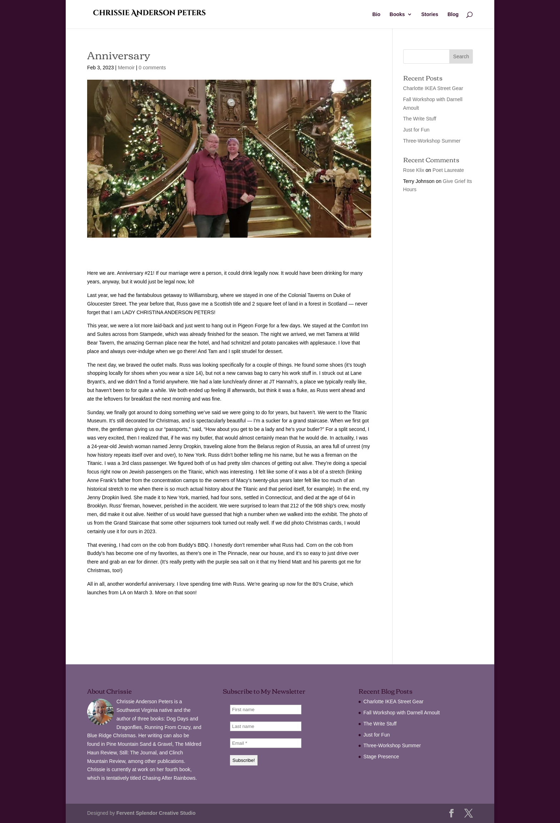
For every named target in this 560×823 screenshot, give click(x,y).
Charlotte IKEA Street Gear (433, 88)
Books (397, 14)
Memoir (126, 67)
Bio (376, 14)
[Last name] (265, 726)
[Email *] (265, 743)
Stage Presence (381, 756)
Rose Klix (413, 170)
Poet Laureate (448, 170)
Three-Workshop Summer (432, 141)
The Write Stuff (419, 119)
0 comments (152, 67)
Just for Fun (416, 130)
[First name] (265, 709)
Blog (453, 14)
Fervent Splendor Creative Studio (156, 813)
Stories (429, 14)
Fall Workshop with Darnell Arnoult (402, 712)
